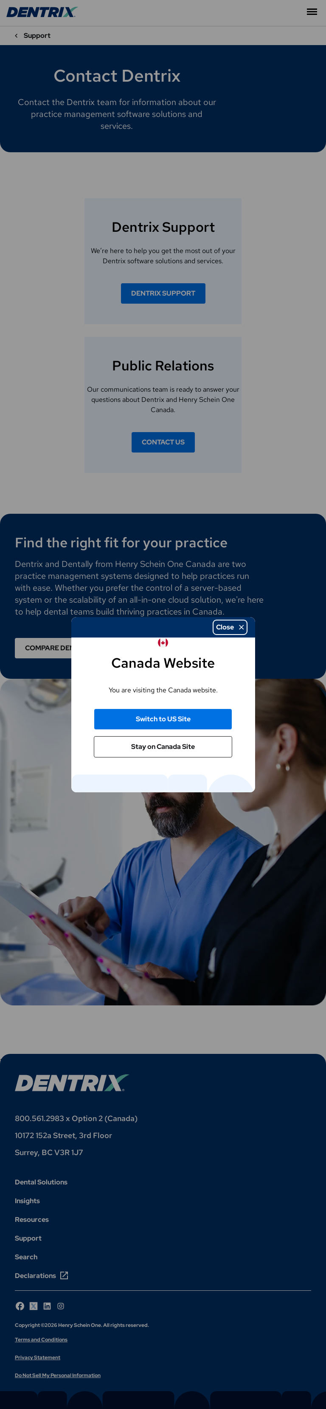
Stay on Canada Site (163, 746)
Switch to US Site (163, 718)
